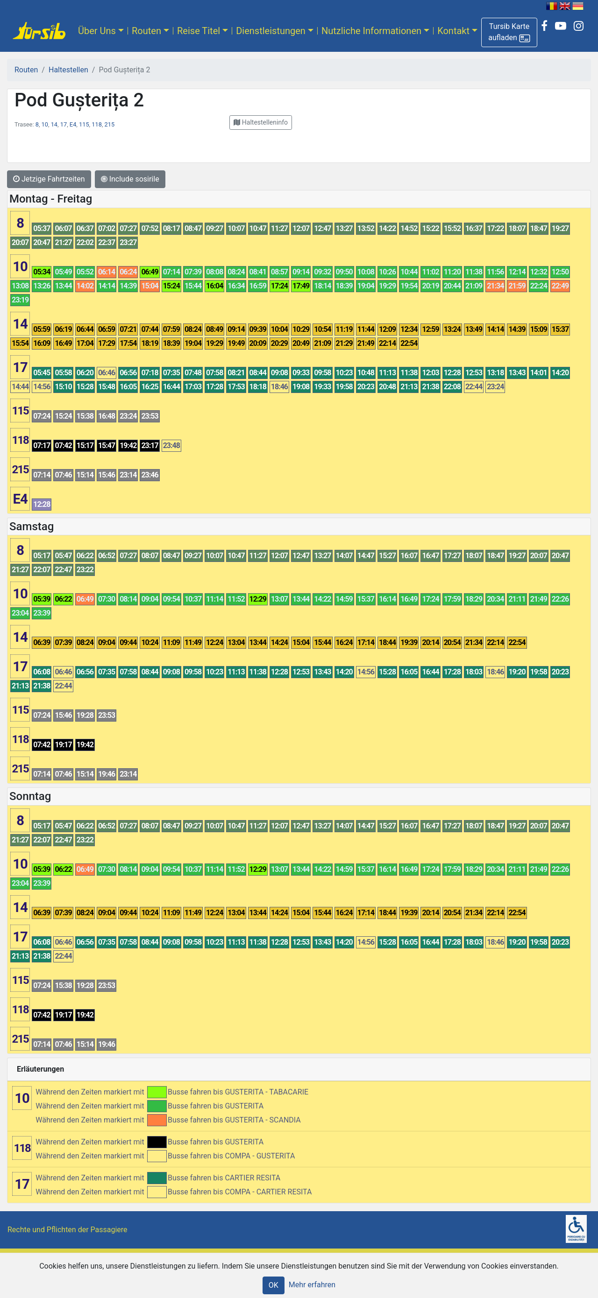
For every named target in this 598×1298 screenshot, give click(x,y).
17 (63, 124)
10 (45, 124)
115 (84, 124)
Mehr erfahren (312, 1284)
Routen (146, 31)
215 (110, 124)
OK (273, 1285)
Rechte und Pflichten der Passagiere (67, 1229)
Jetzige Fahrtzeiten (49, 179)
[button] (509, 32)
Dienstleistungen (271, 31)
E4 (73, 124)
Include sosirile (130, 179)
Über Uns (97, 31)
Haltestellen (68, 69)
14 (54, 124)
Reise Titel (198, 31)
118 (97, 124)
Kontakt (453, 31)
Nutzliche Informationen (371, 31)
